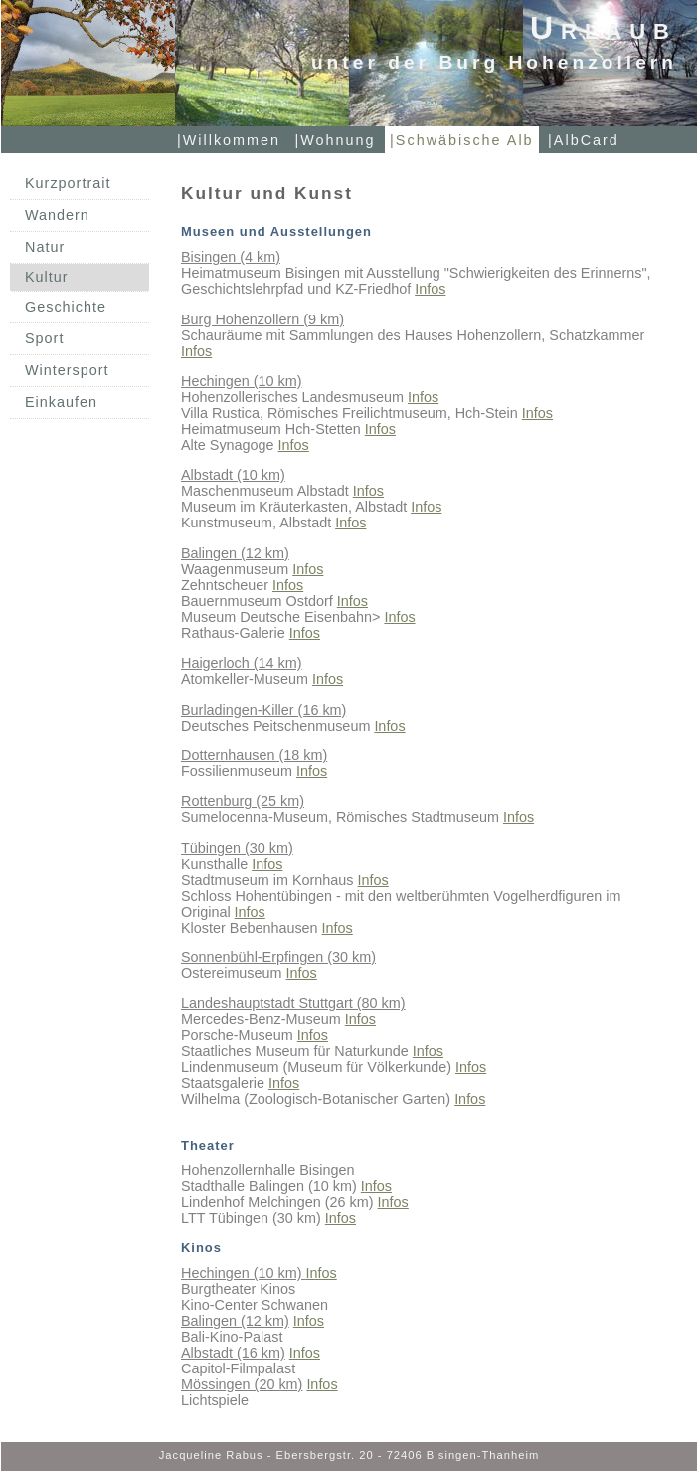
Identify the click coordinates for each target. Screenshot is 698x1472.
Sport (44, 338)
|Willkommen (228, 140)
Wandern (57, 215)
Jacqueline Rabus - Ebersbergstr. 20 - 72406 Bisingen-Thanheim (349, 1455)
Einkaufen (61, 402)
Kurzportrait (67, 183)
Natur (45, 247)
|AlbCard (583, 140)
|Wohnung (335, 140)
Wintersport (67, 370)
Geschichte (65, 307)
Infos (430, 289)
